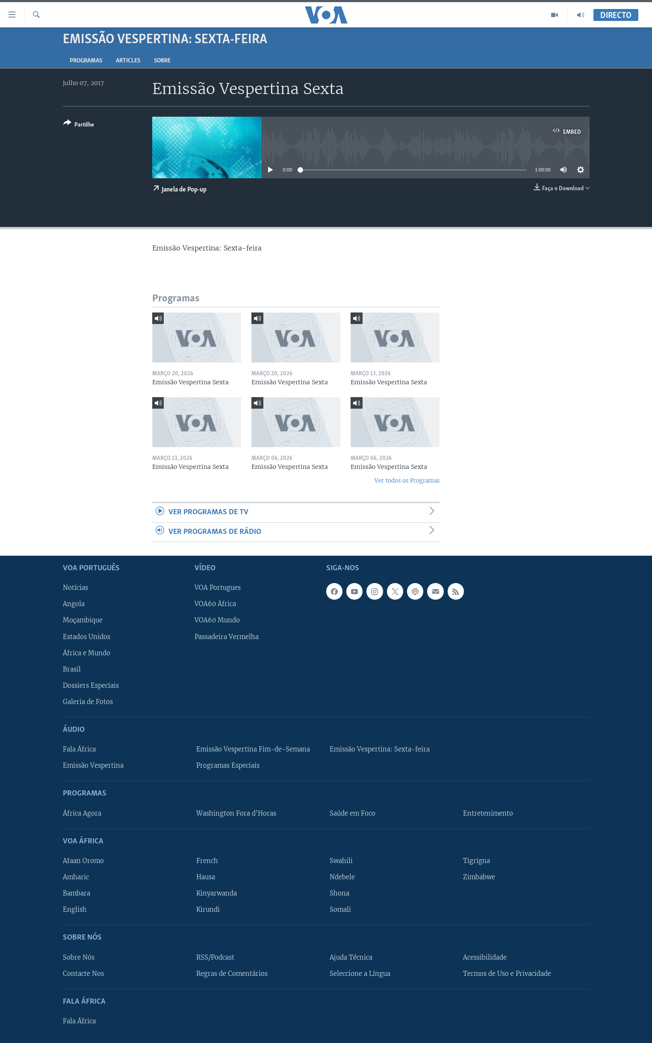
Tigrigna (476, 861)
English (75, 909)
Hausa (205, 877)
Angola (74, 604)
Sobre (162, 61)
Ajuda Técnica (351, 957)
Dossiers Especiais (91, 685)
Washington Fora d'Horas (236, 813)
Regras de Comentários (232, 974)
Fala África (79, 749)
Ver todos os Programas (407, 480)
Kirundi (208, 909)
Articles (128, 61)
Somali (340, 909)
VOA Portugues (218, 588)
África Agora (82, 813)
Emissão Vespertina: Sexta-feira (380, 749)
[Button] (78, 125)
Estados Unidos (86, 637)
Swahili (341, 861)
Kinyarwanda (216, 893)
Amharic (76, 877)
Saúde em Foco (352, 813)
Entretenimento (488, 813)
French (207, 861)
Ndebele (342, 877)
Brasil (72, 669)
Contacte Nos (83, 974)
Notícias (75, 588)
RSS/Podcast (215, 957)
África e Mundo (86, 653)
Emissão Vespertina (93, 765)
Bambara (76, 893)
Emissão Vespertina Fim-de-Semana (253, 749)
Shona (339, 893)
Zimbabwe (479, 877)
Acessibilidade (485, 957)
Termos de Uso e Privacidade (507, 974)
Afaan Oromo (83, 861)
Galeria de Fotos (88, 702)
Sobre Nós (78, 957)
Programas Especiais (228, 765)
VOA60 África (215, 604)
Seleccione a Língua (360, 974)
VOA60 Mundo (217, 621)
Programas (86, 61)
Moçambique (83, 621)
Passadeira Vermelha (227, 637)
